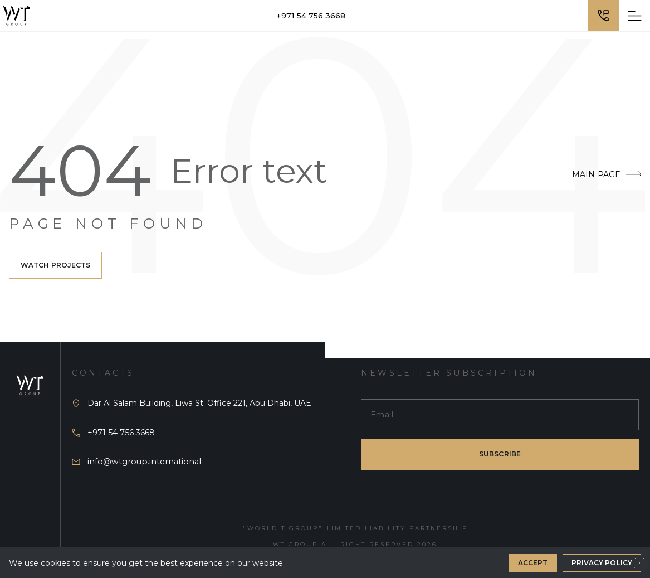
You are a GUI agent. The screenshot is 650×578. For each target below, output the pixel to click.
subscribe (500, 454)
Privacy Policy (601, 562)
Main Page (606, 174)
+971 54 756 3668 (310, 16)
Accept (533, 562)
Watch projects (55, 265)
